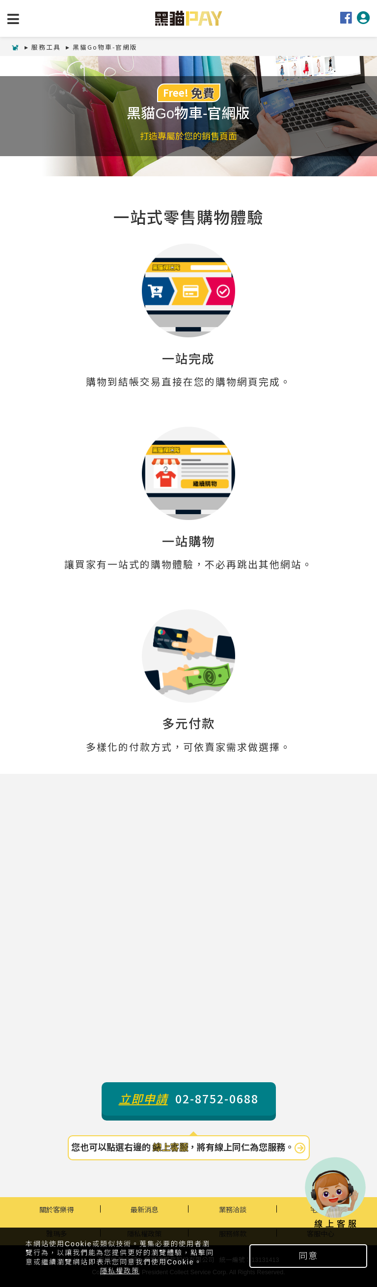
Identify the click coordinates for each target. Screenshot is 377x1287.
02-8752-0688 (189, 1098)
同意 (308, 1256)
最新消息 (144, 1209)
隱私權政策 (119, 1271)
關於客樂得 (56, 1209)
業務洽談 (232, 1209)
